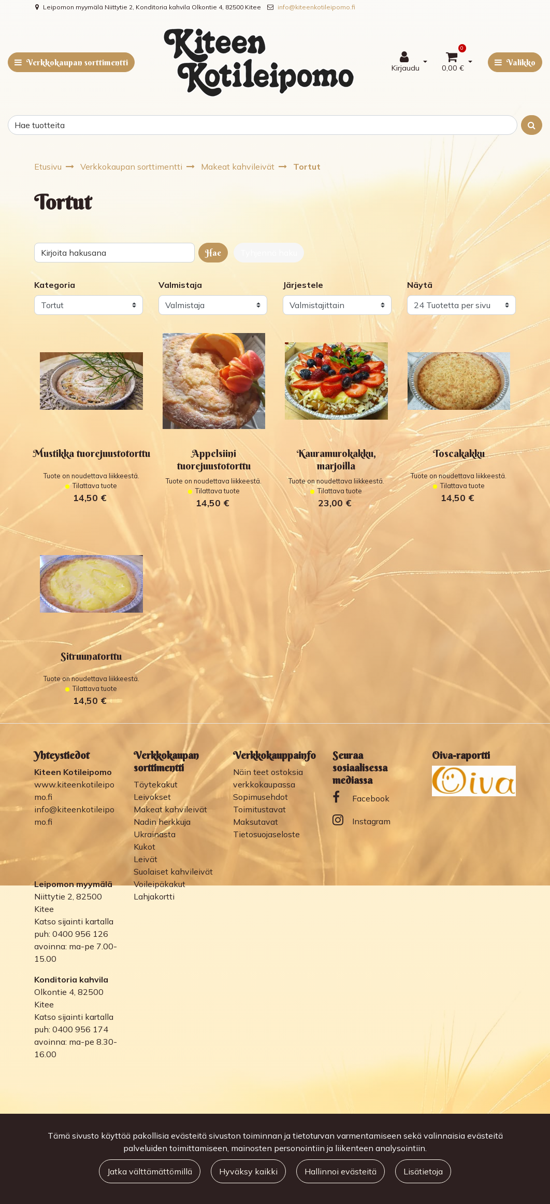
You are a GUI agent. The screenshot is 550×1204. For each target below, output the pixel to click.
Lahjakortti (154, 896)
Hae (213, 252)
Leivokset (152, 797)
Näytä (419, 285)
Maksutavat (255, 821)
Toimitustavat (259, 809)
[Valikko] (515, 62)
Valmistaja (180, 285)
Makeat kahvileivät (170, 809)
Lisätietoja (423, 1171)
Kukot (144, 846)
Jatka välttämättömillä (149, 1171)
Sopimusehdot (260, 797)
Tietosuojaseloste (266, 834)
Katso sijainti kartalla (73, 921)
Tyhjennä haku (268, 252)
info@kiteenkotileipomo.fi (316, 7)
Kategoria (54, 285)
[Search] (262, 125)
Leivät (145, 859)
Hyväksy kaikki (248, 1171)
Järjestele (303, 285)
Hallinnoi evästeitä (341, 1171)
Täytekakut (156, 784)
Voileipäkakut (159, 884)
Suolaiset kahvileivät (173, 871)
